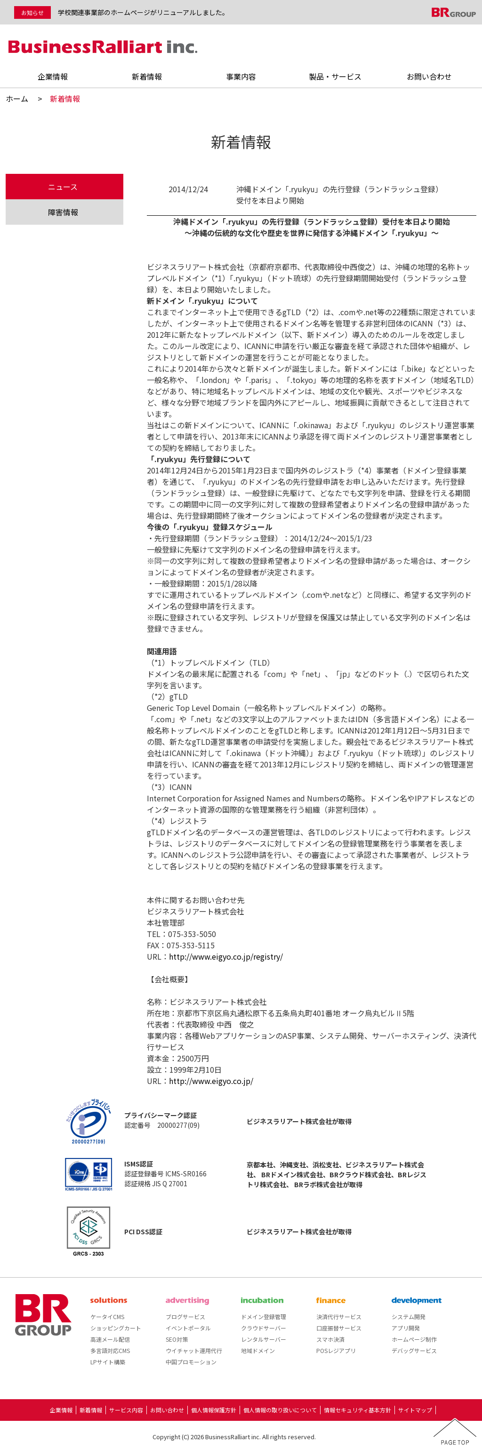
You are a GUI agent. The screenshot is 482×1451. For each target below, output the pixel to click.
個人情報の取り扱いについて (280, 1410)
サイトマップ (415, 1410)
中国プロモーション (191, 1362)
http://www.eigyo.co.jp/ (211, 1080)
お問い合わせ (429, 76)
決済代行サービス (339, 1316)
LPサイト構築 (107, 1362)
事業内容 (241, 76)
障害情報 (63, 212)
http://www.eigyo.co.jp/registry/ (226, 956)
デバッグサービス (414, 1350)
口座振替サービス (339, 1328)
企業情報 (53, 76)
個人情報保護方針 (213, 1410)
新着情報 (147, 76)
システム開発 (409, 1316)
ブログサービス (185, 1316)
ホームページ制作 (414, 1339)
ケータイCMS (107, 1316)
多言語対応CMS (110, 1350)
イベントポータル (188, 1328)
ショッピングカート (115, 1328)
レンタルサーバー (263, 1339)
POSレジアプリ (336, 1350)
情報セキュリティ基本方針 (357, 1410)
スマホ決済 (330, 1339)
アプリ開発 (406, 1328)
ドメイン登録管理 (263, 1316)
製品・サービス (335, 76)
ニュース (63, 186)
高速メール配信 (110, 1339)
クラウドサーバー (263, 1328)
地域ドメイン (258, 1350)
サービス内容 (126, 1410)
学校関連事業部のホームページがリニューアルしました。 (143, 12)
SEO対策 (177, 1339)
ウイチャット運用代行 (194, 1350)
